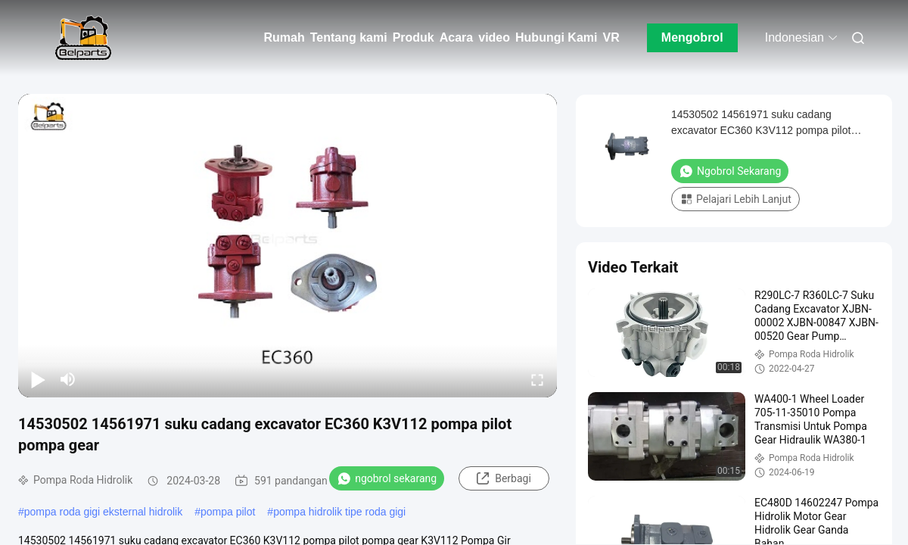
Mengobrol (692, 37)
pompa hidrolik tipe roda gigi (339, 512)
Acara (456, 37)
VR (610, 37)
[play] (287, 245)
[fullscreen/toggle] (537, 379)
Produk (413, 37)
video (494, 37)
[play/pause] (38, 379)
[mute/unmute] (68, 379)
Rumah (283, 37)
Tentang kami (348, 37)
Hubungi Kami (556, 37)
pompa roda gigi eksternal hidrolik (103, 512)
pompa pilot (228, 512)
